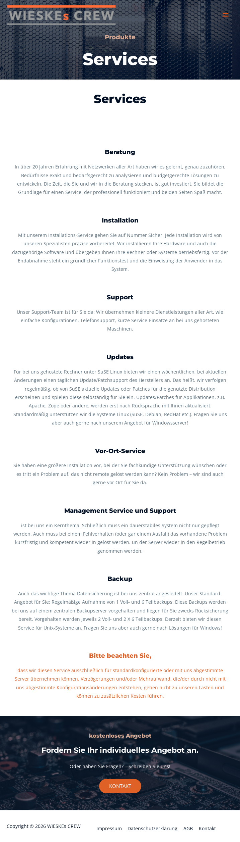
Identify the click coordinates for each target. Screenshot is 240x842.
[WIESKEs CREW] (64, 16)
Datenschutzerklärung (152, 828)
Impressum (109, 828)
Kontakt (207, 828)
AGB (188, 828)
